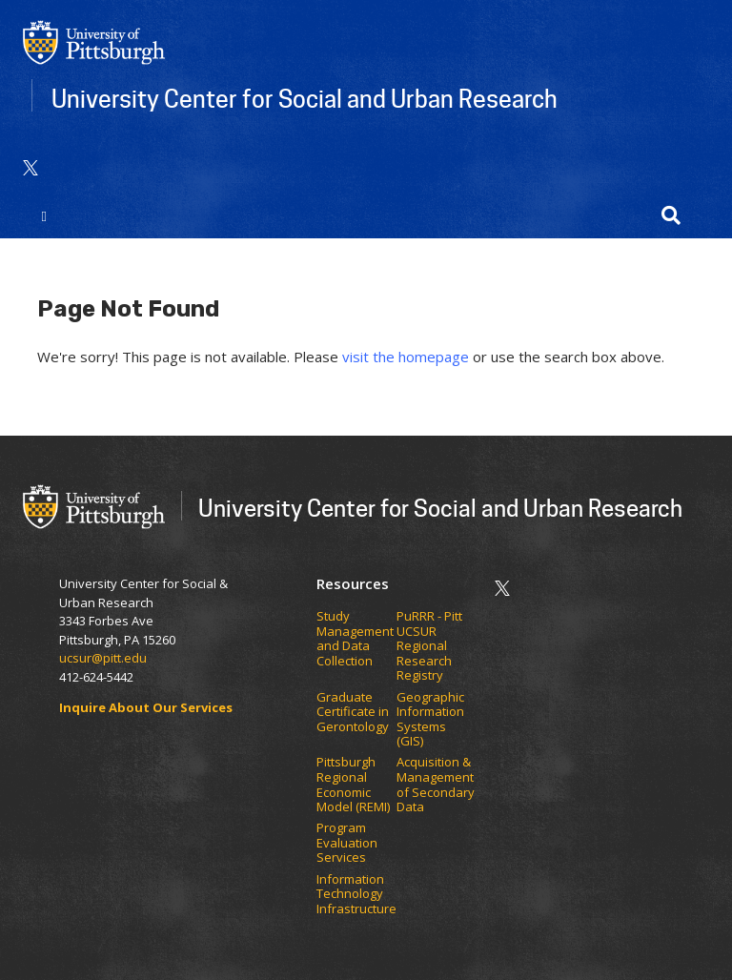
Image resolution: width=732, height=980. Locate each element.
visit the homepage (405, 356)
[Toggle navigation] (44, 215)
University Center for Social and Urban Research (304, 98)
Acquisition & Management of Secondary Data (435, 784)
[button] (671, 215)
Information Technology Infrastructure (356, 894)
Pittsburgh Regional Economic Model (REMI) (354, 784)
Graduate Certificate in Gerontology (354, 712)
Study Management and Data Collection (355, 638)
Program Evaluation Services (346, 843)
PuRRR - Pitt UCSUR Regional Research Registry (429, 646)
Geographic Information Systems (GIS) (430, 719)
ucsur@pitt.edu (104, 657)
